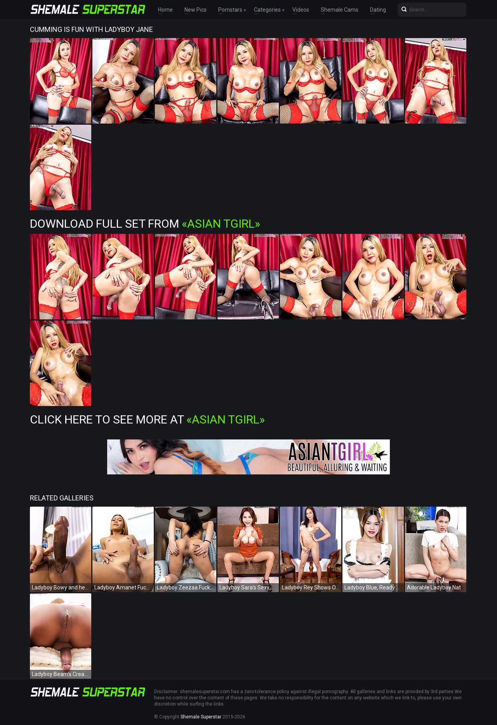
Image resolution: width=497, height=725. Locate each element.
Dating (378, 10)
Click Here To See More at (147, 419)
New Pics (195, 10)
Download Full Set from (145, 223)
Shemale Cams (339, 10)
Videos (300, 10)
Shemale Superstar (201, 717)
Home (165, 10)
